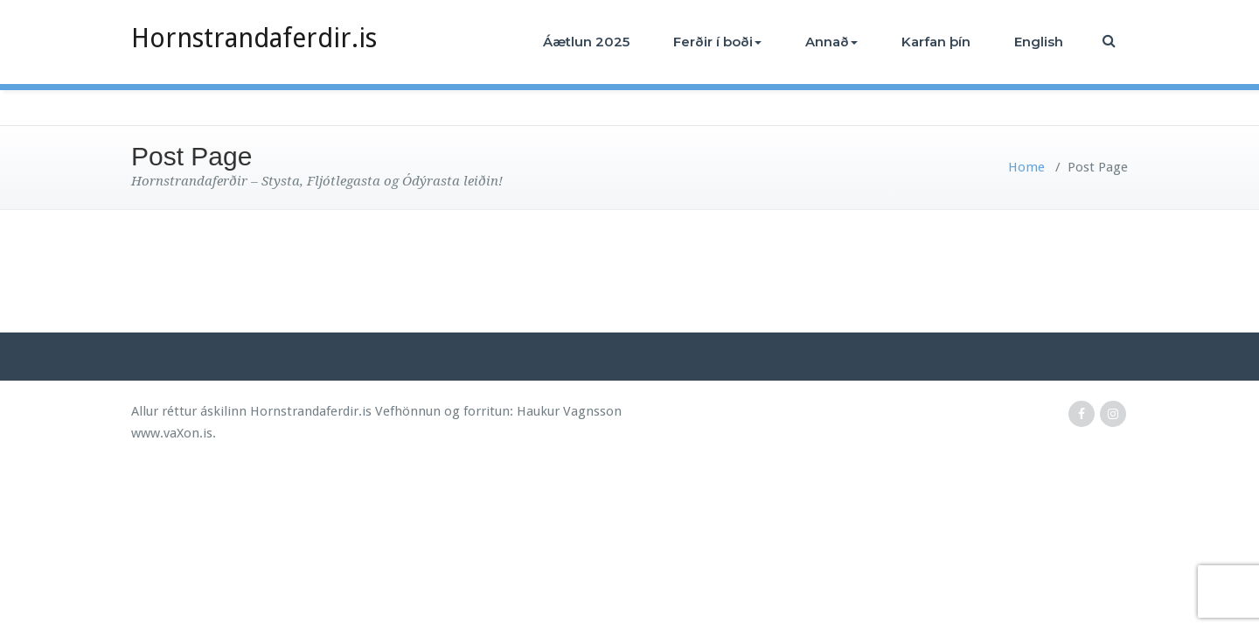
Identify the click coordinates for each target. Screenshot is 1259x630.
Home (1026, 167)
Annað (831, 41)
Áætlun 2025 (586, 41)
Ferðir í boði (717, 41)
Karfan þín (935, 41)
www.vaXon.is (171, 433)
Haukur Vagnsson (569, 411)
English (1038, 41)
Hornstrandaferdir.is (254, 38)
